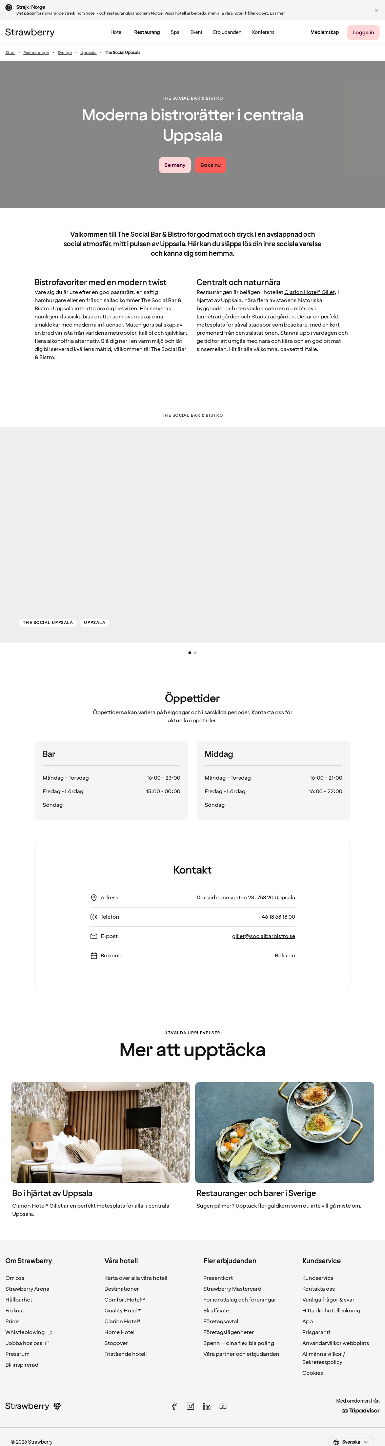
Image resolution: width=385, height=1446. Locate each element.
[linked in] (207, 1406)
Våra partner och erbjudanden (241, 1354)
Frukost (14, 1310)
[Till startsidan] (30, 32)
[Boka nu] (210, 165)
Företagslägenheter (228, 1332)
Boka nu (285, 955)
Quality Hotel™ (123, 1310)
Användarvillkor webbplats (335, 1343)
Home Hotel (119, 1332)
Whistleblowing (28, 1332)
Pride (12, 1321)
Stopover (116, 1343)
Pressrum (17, 1354)
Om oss (14, 1278)
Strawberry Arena (27, 1289)
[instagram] (190, 1406)
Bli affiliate (216, 1310)
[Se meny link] (175, 165)
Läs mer (277, 13)
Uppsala (88, 53)
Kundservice (317, 1278)
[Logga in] (363, 32)
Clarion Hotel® (122, 1321)
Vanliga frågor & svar (328, 1300)
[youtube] (223, 1406)
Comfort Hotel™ (124, 1300)
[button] (377, 10)
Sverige (65, 53)
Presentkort (218, 1278)
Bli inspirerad (21, 1365)
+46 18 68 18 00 (276, 917)
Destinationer (121, 1289)
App (307, 1321)
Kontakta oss (318, 1289)
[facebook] (174, 1406)
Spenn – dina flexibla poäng (238, 1343)
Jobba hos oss (27, 1343)
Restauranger (36, 53)
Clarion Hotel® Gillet (309, 292)
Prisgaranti (316, 1332)
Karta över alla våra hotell (135, 1278)
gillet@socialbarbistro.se (263, 936)
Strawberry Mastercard (232, 1289)
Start (10, 53)
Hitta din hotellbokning (331, 1310)
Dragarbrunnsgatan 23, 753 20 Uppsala (246, 897)
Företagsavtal (220, 1321)
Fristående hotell (125, 1354)
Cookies (312, 1373)
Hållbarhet (18, 1300)
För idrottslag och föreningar (239, 1300)
